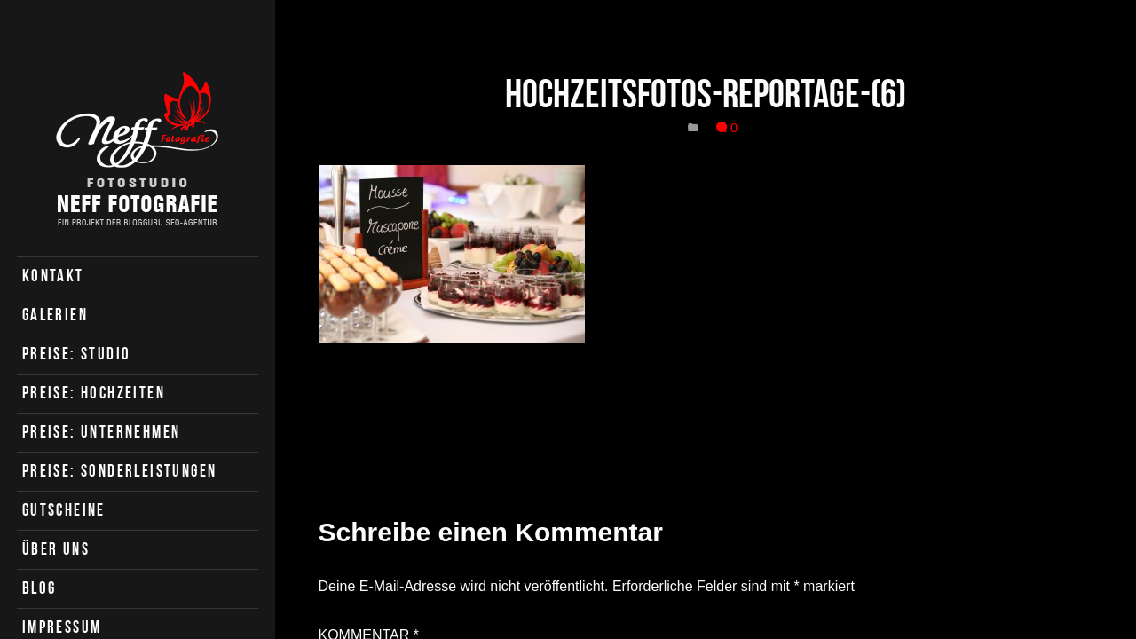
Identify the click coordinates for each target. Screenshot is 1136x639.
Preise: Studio (76, 353)
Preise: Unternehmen (101, 431)
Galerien (55, 314)
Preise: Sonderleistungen (119, 471)
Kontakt (53, 275)
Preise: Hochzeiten (93, 392)
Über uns (56, 549)
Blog (39, 588)
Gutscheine (64, 510)
